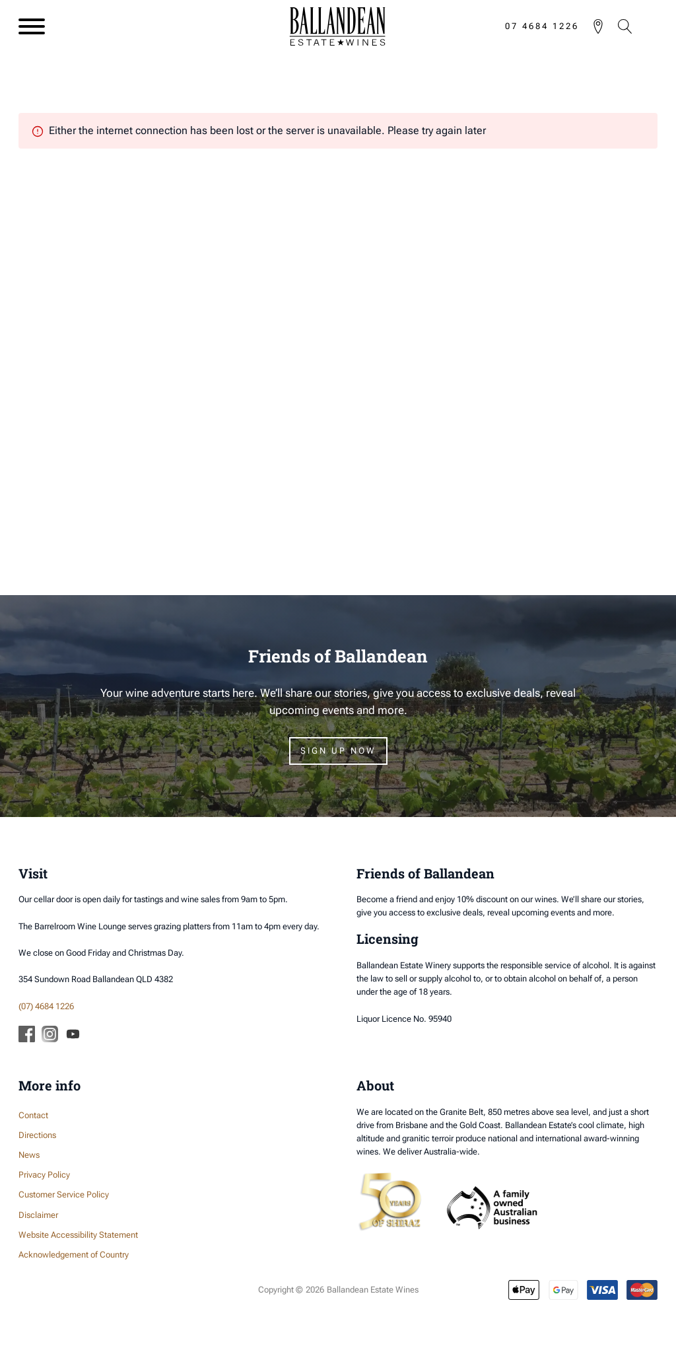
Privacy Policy (44, 1175)
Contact (33, 1115)
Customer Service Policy (63, 1194)
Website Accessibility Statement (78, 1235)
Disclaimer (38, 1215)
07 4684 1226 (542, 26)
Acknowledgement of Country (73, 1255)
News (29, 1155)
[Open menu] (31, 26)
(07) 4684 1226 (46, 1006)
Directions (37, 1135)
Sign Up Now (338, 751)
